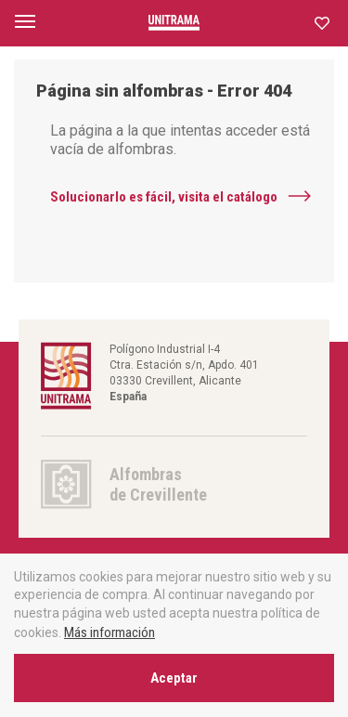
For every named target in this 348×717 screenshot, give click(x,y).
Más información (109, 632)
